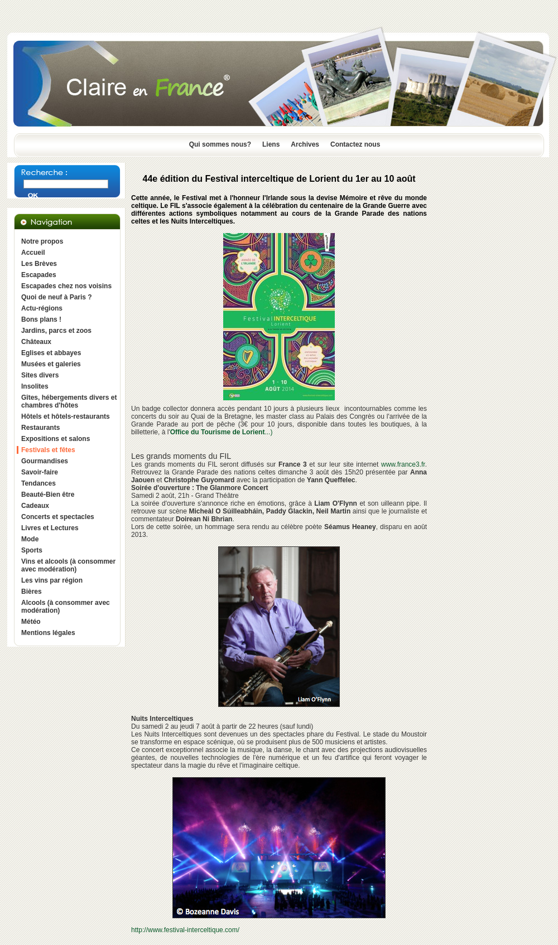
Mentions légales (48, 633)
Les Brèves (39, 264)
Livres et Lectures (50, 528)
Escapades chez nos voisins (66, 286)
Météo (31, 622)
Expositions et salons (55, 439)
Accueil (33, 252)
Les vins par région (52, 580)
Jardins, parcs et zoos (56, 331)
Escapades (38, 275)
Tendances (38, 483)
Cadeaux (35, 506)
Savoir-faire (39, 472)
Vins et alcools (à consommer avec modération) (68, 565)
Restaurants (40, 428)
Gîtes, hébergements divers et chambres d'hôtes (69, 401)
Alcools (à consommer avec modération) (65, 606)
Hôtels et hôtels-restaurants (65, 416)
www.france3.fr (403, 464)
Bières (31, 591)
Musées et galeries (51, 364)
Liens (271, 144)
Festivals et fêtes (48, 450)
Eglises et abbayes (51, 353)
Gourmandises (44, 461)
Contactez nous (355, 144)
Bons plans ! (41, 319)
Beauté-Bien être (47, 494)
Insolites (35, 386)
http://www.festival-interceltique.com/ (185, 930)
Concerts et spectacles (57, 517)
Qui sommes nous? (220, 144)
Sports (31, 550)
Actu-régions (41, 308)
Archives (305, 144)
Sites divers (40, 375)
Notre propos (42, 241)
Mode (30, 539)
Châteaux (36, 342)
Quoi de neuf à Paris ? (56, 297)
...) (221, 432)
